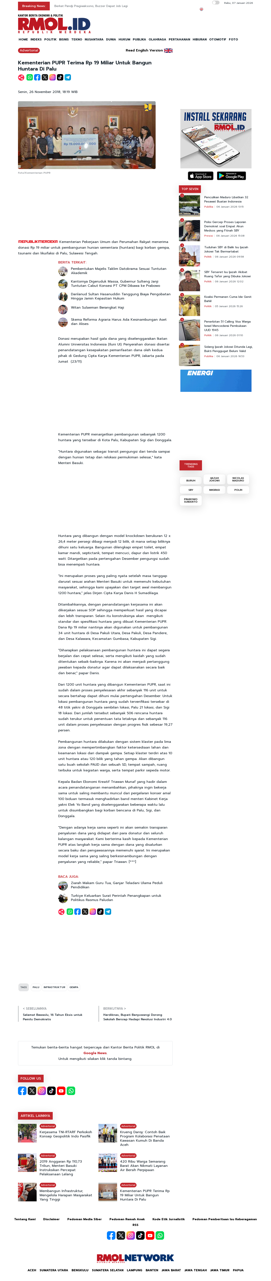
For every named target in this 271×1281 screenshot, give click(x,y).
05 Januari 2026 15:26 (229, 306)
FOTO (233, 39)
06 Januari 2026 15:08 (230, 236)
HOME (23, 39)
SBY (190, 490)
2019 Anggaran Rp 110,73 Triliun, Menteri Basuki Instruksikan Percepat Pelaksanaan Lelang (61, 1167)
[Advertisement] (95, 207)
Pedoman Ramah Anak (127, 1219)
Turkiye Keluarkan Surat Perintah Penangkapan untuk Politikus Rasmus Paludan (116, 898)
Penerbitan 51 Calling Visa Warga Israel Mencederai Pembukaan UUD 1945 (227, 326)
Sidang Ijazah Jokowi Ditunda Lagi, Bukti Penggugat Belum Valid (228, 349)
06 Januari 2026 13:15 (230, 207)
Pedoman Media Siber (84, 1219)
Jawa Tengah (195, 1270)
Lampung (134, 1270)
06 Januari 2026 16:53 (230, 356)
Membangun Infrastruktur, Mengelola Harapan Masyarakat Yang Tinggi (66, 1195)
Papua (238, 1270)
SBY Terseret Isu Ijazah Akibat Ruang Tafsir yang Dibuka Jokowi (227, 274)
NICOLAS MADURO (238, 479)
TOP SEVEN (189, 189)
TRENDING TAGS (191, 465)
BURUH (190, 480)
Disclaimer (51, 1219)
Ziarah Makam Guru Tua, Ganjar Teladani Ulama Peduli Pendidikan (117, 885)
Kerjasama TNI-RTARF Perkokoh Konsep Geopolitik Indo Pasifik (66, 1134)
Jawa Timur (220, 1270)
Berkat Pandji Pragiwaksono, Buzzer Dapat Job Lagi (91, 6)
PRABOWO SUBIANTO (191, 500)
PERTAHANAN (179, 39)
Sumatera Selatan (107, 1270)
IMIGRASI (214, 490)
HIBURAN (200, 39)
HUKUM (124, 39)
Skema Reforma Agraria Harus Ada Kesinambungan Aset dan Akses (119, 321)
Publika (208, 207)
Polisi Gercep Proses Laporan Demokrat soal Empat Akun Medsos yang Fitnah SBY (225, 226)
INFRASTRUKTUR (54, 987)
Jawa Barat (171, 1270)
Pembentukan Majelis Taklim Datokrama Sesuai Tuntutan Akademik (118, 271)
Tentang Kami (25, 1219)
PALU (36, 987)
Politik (208, 257)
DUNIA (111, 39)
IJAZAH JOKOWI (214, 479)
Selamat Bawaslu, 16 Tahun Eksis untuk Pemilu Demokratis (52, 1017)
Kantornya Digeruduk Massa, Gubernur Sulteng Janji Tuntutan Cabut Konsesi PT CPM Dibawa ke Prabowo (115, 283)
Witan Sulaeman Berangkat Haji (97, 307)
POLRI (238, 490)
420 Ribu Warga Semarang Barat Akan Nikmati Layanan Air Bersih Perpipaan (144, 1165)
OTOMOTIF (217, 39)
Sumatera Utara (54, 1270)
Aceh (32, 1270)
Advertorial (29, 50)
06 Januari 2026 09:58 (229, 257)
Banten (152, 1270)
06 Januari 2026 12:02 (229, 281)
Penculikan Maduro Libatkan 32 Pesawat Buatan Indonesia (226, 199)
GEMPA (73, 987)
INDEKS (36, 39)
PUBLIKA (139, 39)
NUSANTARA (94, 39)
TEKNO (76, 39)
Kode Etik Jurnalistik (168, 1219)
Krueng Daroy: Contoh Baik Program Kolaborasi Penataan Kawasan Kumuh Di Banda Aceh (145, 1138)
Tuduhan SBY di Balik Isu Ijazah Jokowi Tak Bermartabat (226, 249)
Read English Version (144, 50)
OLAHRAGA (157, 39)
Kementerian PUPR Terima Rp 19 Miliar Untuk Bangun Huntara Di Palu (145, 1195)
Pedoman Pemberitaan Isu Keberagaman (224, 1219)
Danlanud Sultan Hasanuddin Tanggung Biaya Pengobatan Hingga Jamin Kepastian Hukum (121, 296)
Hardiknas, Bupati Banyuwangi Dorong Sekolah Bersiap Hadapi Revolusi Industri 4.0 (137, 1017)
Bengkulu (80, 1270)
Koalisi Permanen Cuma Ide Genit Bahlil (228, 299)
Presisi (208, 236)
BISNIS (64, 39)
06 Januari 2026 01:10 (229, 335)
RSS (135, 1225)
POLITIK (50, 39)
